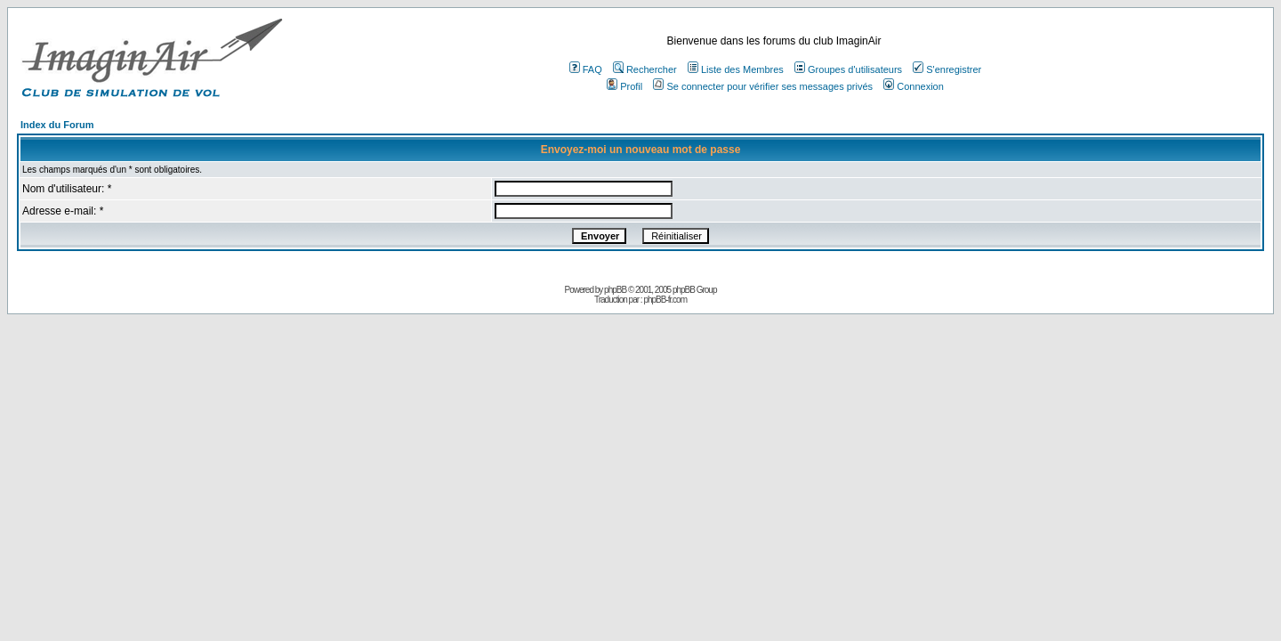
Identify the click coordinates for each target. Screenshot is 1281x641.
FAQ (585, 69)
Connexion (913, 86)
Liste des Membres (736, 69)
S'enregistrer (947, 69)
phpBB (615, 290)
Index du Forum (57, 124)
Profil (624, 86)
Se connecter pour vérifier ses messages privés (763, 86)
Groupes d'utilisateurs (848, 69)
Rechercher (645, 69)
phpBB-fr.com (665, 299)
